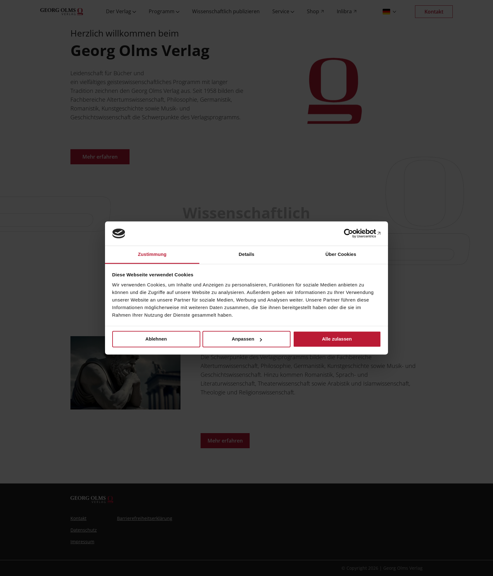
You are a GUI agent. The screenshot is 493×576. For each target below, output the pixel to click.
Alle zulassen (337, 339)
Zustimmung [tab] (152, 254)
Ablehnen (156, 339)
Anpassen (247, 339)
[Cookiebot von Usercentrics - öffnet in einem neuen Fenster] (353, 233)
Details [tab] (246, 254)
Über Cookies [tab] (340, 254)
